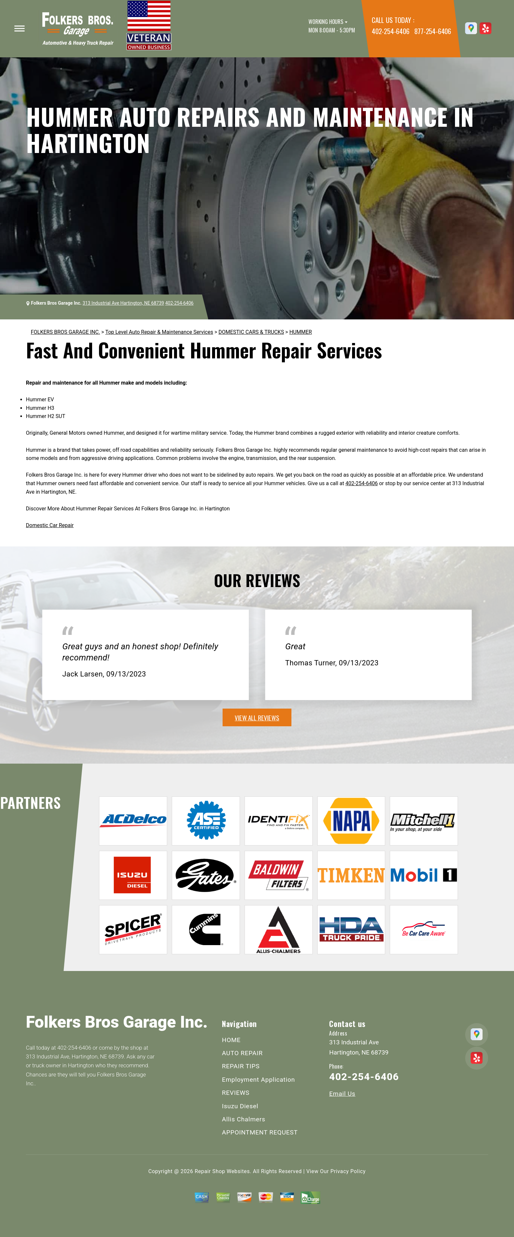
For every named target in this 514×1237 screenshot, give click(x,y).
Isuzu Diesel (240, 1106)
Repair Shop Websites (222, 1171)
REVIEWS (235, 1092)
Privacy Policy (348, 1171)
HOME (231, 1040)
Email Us (342, 1094)
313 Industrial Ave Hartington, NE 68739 (123, 303)
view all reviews (257, 717)
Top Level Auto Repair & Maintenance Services (159, 332)
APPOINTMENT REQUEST (260, 1132)
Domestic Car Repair (50, 525)
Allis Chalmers (243, 1119)
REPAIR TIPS (241, 1066)
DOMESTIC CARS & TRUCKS (251, 332)
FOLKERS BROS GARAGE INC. (65, 332)
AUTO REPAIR (242, 1053)
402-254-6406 (390, 31)
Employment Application (258, 1079)
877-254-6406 (432, 31)
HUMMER (300, 332)
